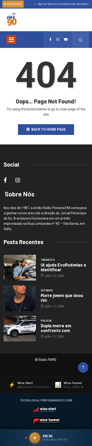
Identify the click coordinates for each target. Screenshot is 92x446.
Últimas (47, 290)
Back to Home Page (46, 129)
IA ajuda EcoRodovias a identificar (63, 267)
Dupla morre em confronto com (56, 328)
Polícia (46, 320)
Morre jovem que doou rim (62, 298)
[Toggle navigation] (11, 39)
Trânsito (48, 259)
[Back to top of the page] (83, 367)
